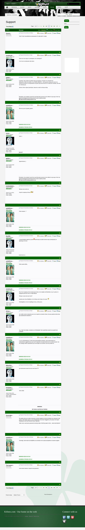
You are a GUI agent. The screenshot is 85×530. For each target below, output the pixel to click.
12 (46, 26)
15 (54, 26)
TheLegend (9, 465)
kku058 (8, 236)
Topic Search (49, 30)
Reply (59, 33)
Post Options (40, 33)
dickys (8, 311)
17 (57, 26)
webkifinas (9, 105)
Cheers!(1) (48, 387)
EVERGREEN (10, 186)
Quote (55, 33)
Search (70, 14)
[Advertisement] (72, 97)
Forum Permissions (48, 494)
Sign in (8, 3)
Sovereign (9, 415)
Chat (67, 14)
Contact (26, 516)
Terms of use (36, 516)
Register (13, 3)
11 (43, 26)
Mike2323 (9, 365)
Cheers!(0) (48, 33)
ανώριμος (9, 387)
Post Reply (9, 26)
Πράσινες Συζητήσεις (12, 15)
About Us (31, 516)
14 (51, 26)
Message (21, 30)
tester (8, 133)
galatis (8, 77)
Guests (8, 33)
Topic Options (56, 30)
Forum (66, 20)
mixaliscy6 (9, 55)
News (66, 27)
